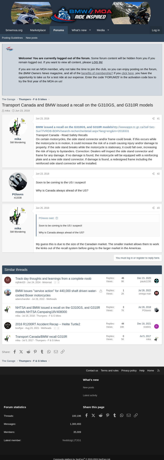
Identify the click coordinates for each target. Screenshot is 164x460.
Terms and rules (109, 370)
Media (101, 30)
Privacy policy (129, 370)
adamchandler (22, 299)
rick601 (147, 327)
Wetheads (51, 299)
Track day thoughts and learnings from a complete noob (53, 278)
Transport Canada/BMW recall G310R (41, 336)
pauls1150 (145, 281)
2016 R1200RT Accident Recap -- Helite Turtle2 (47, 324)
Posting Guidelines (12, 37)
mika (7, 110)
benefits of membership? (97, 73)
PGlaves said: (46, 218)
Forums (58, 30)
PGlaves (146, 310)
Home (150, 370)
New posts (31, 37)
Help (142, 370)
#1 (158, 118)
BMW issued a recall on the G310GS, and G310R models (74, 127)
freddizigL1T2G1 (72, 436)
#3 (158, 208)
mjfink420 (20, 282)
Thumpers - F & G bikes (49, 315)
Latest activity (90, 393)
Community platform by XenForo (82, 455)
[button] (90, 30)
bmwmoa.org (14, 30)
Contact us (92, 370)
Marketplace (38, 30)
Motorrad (47, 282)
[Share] (153, 118)
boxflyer (19, 328)
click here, (128, 73)
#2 (158, 173)
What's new (79, 30)
